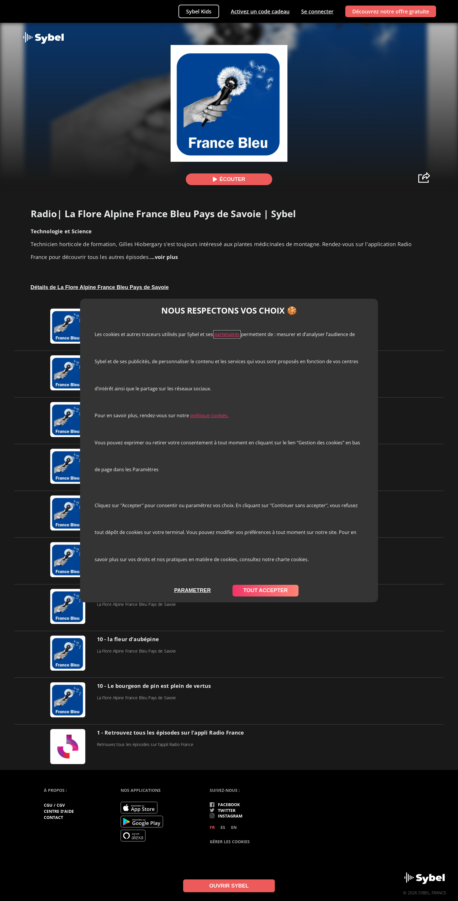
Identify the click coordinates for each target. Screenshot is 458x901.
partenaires (227, 334)
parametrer (192, 590)
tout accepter (265, 590)
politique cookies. (209, 415)
